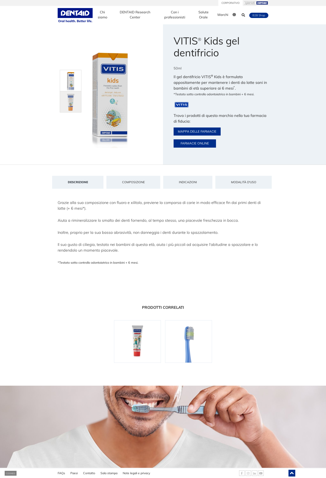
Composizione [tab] (133, 182)
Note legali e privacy (136, 471)
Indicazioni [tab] (188, 182)
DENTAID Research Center (135, 14)
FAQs (61, 471)
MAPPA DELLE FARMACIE (197, 131)
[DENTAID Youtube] (261, 473)
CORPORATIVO (231, 2)
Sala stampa (108, 471)
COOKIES (10, 473)
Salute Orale (203, 14)
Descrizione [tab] (78, 182)
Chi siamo (102, 14)
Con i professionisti (174, 14)
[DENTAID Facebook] (242, 473)
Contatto (89, 471)
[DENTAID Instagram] (248, 473)
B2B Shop (258, 15)
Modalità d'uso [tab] (243, 182)
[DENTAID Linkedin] (254, 473)
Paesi (74, 471)
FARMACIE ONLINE (195, 143)
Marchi (222, 14)
